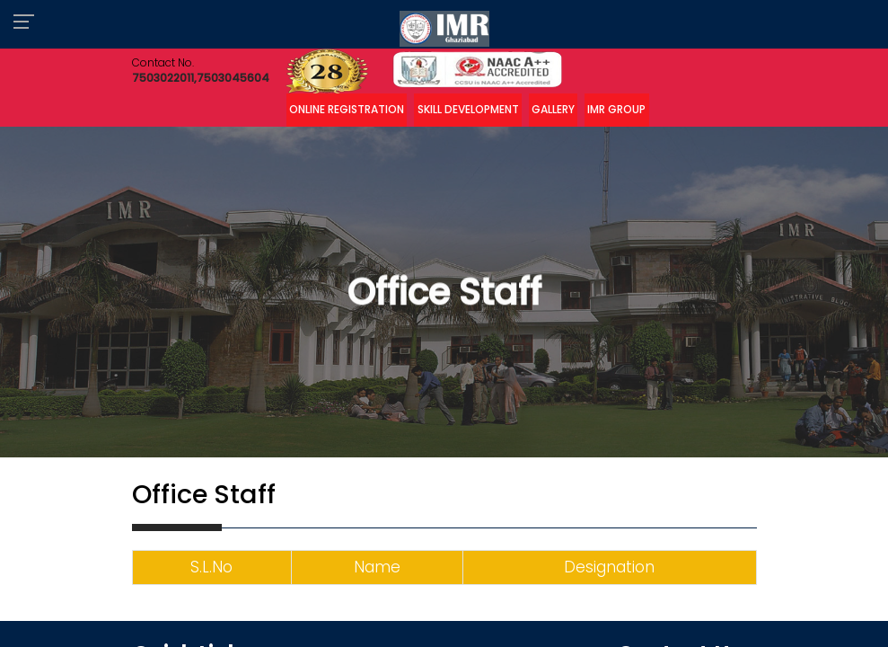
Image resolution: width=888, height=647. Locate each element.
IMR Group (616, 109)
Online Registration (346, 109)
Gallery (553, 109)
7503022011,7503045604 (200, 77)
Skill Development (468, 109)
